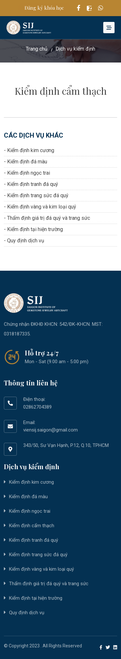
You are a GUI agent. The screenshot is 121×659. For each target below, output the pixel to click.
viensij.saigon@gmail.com (50, 430)
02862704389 (37, 407)
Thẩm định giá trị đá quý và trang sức (48, 583)
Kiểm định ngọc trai (29, 511)
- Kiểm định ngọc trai (27, 173)
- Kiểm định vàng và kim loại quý (40, 207)
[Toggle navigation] (109, 27)
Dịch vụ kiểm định (75, 49)
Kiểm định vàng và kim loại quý (41, 569)
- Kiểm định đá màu (25, 162)
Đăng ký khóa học (44, 8)
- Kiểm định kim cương (29, 150)
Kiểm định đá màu (28, 496)
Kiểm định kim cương (31, 482)
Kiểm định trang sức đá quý (38, 554)
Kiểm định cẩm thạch (31, 525)
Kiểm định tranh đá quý (33, 540)
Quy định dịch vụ (26, 612)
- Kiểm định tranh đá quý (31, 184)
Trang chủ (36, 49)
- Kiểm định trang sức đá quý (36, 195)
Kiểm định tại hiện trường (35, 598)
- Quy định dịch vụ (24, 240)
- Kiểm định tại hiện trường (33, 229)
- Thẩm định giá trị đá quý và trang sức (47, 218)
